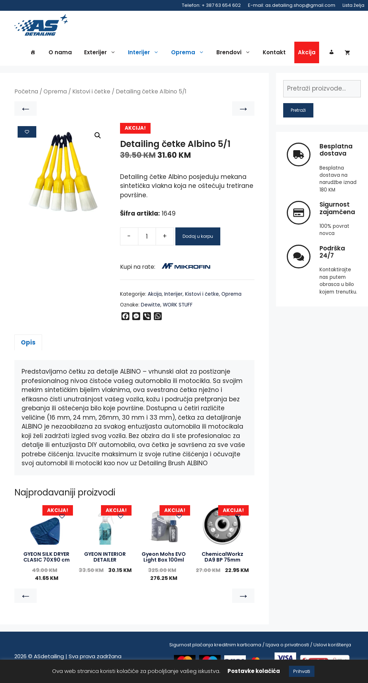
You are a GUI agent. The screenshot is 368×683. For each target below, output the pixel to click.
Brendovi (235, 54)
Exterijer (101, 54)
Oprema (189, 54)
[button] (97, 137)
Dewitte (150, 306)
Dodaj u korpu (198, 238)
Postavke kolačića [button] (253, 671)
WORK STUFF (178, 306)
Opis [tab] (28, 344)
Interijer (145, 54)
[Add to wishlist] (27, 133)
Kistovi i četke (91, 93)
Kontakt (274, 54)
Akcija (307, 54)
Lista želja (353, 5)
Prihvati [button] (301, 671)
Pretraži (298, 112)
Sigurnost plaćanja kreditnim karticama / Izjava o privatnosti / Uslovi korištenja (260, 646)
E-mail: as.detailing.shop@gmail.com (291, 5)
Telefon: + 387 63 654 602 (211, 5)
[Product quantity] (147, 238)
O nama (60, 54)
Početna (26, 93)
